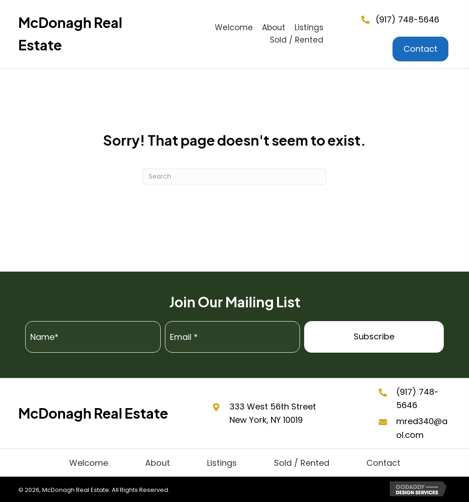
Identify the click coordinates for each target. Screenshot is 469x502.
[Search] (234, 177)
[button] (374, 337)
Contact (383, 463)
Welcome (88, 463)
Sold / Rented (301, 463)
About (157, 463)
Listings (222, 463)
